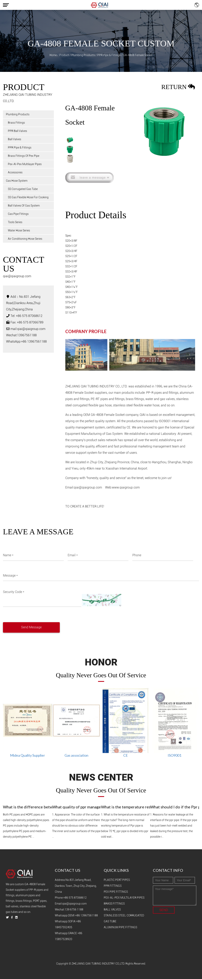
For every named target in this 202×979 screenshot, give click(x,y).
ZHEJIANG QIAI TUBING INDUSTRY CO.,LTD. (98, 963)
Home (53, 55)
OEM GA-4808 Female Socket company (110, 415)
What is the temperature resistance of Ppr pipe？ (125, 806)
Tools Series (15, 222)
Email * (73, 555)
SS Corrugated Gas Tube (23, 189)
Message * (10, 575)
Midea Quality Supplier (27, 755)
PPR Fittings (113, 885)
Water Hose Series (19, 230)
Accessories (15, 172)
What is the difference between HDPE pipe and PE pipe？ (27, 806)
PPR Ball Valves (17, 130)
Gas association (76, 755)
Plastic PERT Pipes (117, 879)
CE (125, 755)
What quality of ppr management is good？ (76, 806)
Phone (136, 555)
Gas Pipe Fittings (18, 213)
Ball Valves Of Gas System (24, 205)
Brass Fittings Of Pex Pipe (23, 155)
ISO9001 (174, 755)
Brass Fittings (16, 122)
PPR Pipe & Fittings (109, 55)
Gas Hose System (16, 180)
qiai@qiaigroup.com (17, 276)
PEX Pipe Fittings (116, 891)
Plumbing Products (83, 55)
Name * (8, 555)
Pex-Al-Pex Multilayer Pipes (25, 164)
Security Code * (13, 592)
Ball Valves (14, 139)
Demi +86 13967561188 (83, 915)
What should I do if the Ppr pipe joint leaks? (174, 806)
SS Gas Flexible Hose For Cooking (28, 197)
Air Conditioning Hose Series (25, 238)
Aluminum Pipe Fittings (120, 927)
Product (64, 55)
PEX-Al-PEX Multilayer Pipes (124, 897)
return (178, 88)
